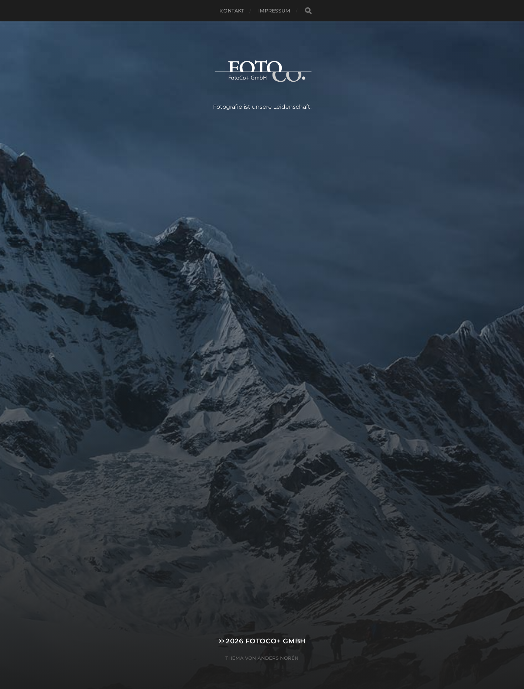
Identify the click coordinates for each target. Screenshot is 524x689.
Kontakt (231, 10)
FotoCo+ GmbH (275, 641)
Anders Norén (278, 658)
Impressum (274, 10)
